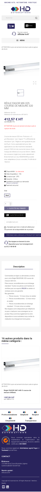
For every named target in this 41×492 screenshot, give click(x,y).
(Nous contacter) (12, 183)
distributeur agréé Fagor (29, 448)
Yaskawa (5, 450)
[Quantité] (6, 204)
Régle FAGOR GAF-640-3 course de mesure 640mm (17, 391)
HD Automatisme (13, 481)
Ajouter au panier (17, 208)
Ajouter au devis (14, 215)
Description (19, 266)
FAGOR (24, 288)
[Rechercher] (20, 17)
